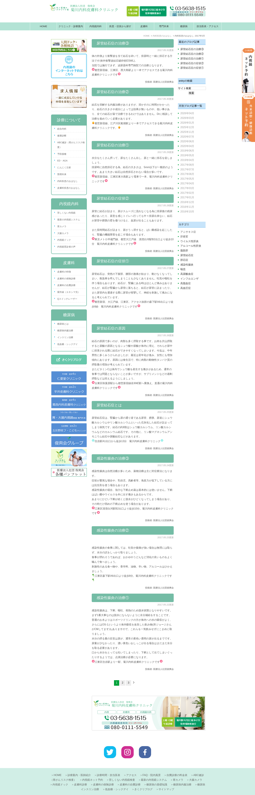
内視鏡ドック (64, 240)
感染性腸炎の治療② (113, 530)
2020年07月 (187, 136)
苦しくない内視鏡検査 (122, 772)
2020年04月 (187, 146)
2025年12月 (187, 127)
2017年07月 (187, 169)
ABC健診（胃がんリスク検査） (71, 144)
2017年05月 (187, 178)
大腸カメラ (63, 233)
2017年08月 (187, 164)
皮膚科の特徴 (64, 271)
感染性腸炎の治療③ (113, 458)
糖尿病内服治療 (65, 330)
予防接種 (61, 154)
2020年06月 (187, 141)
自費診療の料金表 (177, 767)
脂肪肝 (184, 250)
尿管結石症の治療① (113, 145)
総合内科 (61, 128)
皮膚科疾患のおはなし (68, 188)
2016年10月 (187, 211)
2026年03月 (187, 118)
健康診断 (61, 135)
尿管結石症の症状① (113, 261)
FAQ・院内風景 (151, 767)
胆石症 (184, 260)
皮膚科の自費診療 (66, 285)
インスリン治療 (65, 337)
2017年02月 (187, 192)
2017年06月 (187, 174)
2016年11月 (187, 206)
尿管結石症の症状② (113, 198)
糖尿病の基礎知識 (156, 776)
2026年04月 (187, 113)
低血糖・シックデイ (67, 344)
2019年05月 (187, 155)
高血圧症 (185, 288)
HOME (43, 26)
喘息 (183, 269)
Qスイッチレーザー (67, 299)
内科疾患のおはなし (67, 181)
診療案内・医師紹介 (79, 767)
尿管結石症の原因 (111, 328)
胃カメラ (61, 226)
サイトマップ (166, 781)
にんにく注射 (64, 167)
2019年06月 (187, 150)
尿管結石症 (186, 255)
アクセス (131, 767)
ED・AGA (62, 160)
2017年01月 (187, 197)
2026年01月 (187, 122)
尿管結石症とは (109, 405)
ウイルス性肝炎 (189, 241)
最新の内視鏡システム (68, 219)
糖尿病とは (63, 324)
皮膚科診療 (80, 776)
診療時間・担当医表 (108, 767)
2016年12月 (187, 202)
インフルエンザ (189, 278)
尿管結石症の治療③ (113, 43)
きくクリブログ (143, 781)
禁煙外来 (61, 174)
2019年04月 (187, 160)
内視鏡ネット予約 (92, 772)
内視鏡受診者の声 (66, 246)
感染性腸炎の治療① (113, 598)
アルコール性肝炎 (190, 245)
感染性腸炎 (186, 264)
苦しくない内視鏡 (66, 212)
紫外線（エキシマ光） (68, 292)
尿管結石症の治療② (113, 92)
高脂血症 (185, 283)
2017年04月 (187, 183)
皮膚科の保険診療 (66, 278)
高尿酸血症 (186, 274)
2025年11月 (187, 132)
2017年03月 (187, 188)
